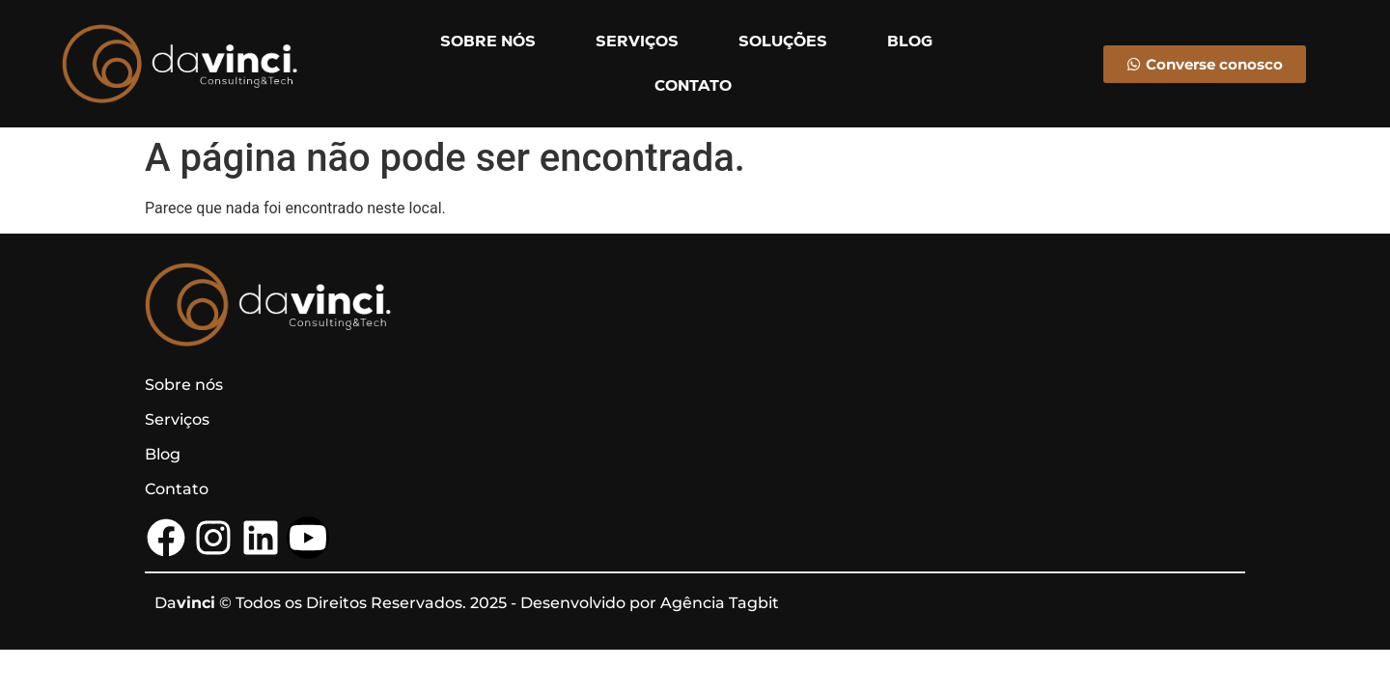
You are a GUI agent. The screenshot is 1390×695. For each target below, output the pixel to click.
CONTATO (693, 85)
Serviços (177, 419)
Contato (176, 489)
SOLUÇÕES (782, 41)
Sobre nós (184, 384)
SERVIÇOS (637, 41)
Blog (163, 454)
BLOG (909, 41)
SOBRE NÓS (488, 41)
